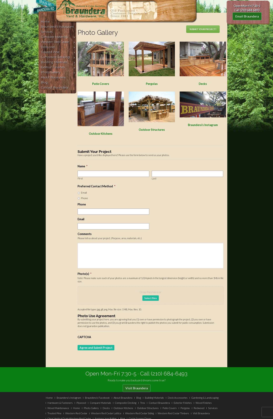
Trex (142, 402)
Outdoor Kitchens (123, 407)
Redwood (199, 407)
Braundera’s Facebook (97, 397)
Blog (138, 397)
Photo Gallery (91, 407)
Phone (84, 198)
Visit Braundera (136, 388)
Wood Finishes (204, 402)
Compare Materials (100, 402)
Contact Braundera (159, 402)
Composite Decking (125, 402)
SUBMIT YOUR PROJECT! (203, 29)
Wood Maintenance (58, 407)
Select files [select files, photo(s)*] (150, 298)
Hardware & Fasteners (60, 402)
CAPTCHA (84, 337)
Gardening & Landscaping (205, 397)
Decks (106, 407)
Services (213, 407)
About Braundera (123, 397)
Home (49, 397)
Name (82, 166)
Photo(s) (84, 274)
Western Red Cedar (76, 413)
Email (84, 192)
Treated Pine (54, 413)
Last (154, 178)
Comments (85, 234)
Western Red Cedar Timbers (173, 413)
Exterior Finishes (183, 402)
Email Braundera (247, 16)
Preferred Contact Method (96, 186)
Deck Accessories (177, 397)
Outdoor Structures (152, 129)
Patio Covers (169, 407)
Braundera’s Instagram (203, 125)
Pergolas (185, 407)
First (80, 178)
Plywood (81, 402)
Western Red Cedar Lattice (106, 413)
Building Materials (154, 397)
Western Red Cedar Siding (139, 413)
